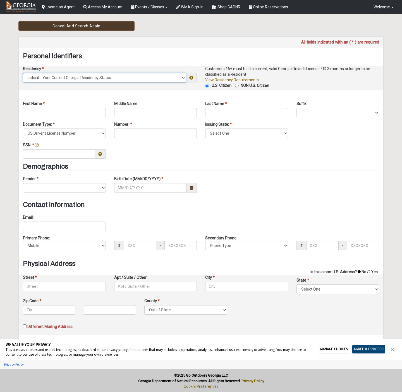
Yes (374, 272)
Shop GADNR (226, 7)
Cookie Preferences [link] (201, 386)
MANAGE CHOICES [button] (334, 349)
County (152, 301)
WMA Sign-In (190, 7)
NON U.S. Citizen (255, 85)
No (363, 272)
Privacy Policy (14, 364)
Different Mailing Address (50, 326)
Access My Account (103, 7)
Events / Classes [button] (149, 7)
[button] (392, 349)
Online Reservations (268, 7)
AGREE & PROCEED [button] (369, 349)
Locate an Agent (58, 7)
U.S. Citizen (221, 85)
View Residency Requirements (232, 80)
